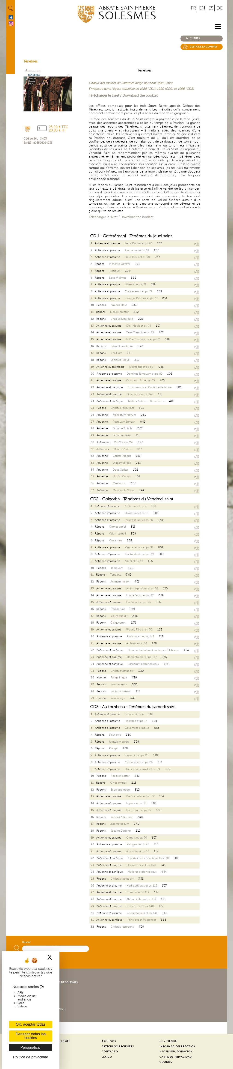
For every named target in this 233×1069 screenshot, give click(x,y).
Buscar (26, 942)
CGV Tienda (168, 1041)
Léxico (107, 1057)
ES (210, 8)
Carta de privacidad (175, 1057)
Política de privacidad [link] (30, 1057)
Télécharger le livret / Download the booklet (123, 95)
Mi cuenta (193, 38)
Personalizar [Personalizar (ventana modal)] (31, 1047)
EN (202, 8)
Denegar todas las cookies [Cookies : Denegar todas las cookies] (31, 1036)
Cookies (165, 1062)
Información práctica (177, 1046)
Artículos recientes (118, 1046)
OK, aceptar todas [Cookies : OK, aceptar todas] (31, 1024)
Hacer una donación (175, 1051)
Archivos (109, 1041)
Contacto (110, 1051)
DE (220, 8)
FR (193, 8)
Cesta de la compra (203, 46)
